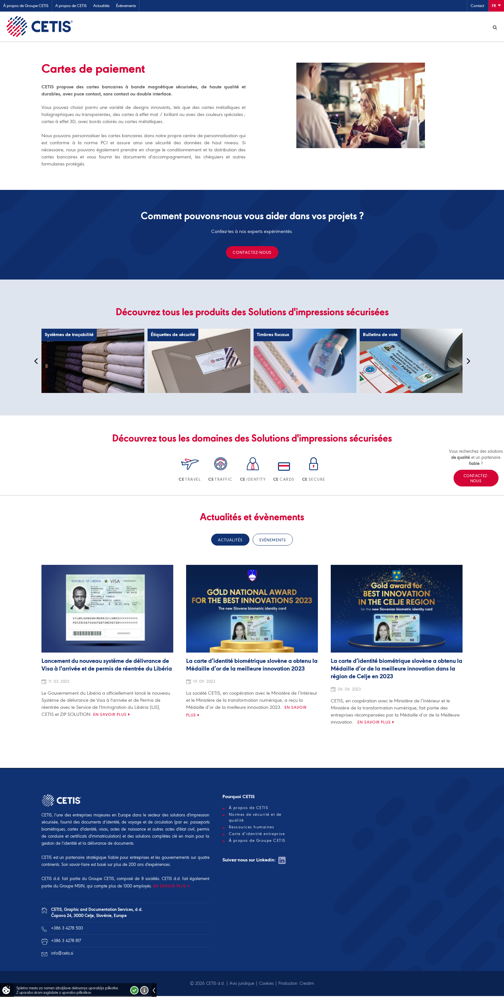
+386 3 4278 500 (67, 929)
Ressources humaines (251, 828)
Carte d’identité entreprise (257, 834)
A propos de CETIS (71, 5)
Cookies (266, 984)
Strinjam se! (134, 990)
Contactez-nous (252, 253)
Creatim (307, 984)
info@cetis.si (62, 954)
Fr (496, 5)
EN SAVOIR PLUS (169, 887)
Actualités (101, 5)
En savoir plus (110, 715)
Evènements (272, 541)
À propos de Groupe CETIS (26, 5)
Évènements (126, 5)
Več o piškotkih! (144, 990)
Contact (477, 5)
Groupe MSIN (72, 887)
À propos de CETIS (249, 808)
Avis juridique (242, 984)
